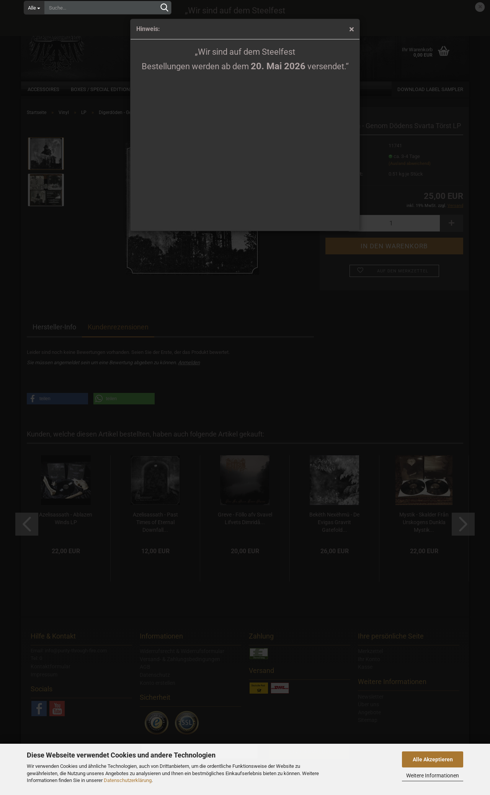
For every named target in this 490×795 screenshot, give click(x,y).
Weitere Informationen (432, 775)
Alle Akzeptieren (433, 759)
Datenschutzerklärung (128, 780)
